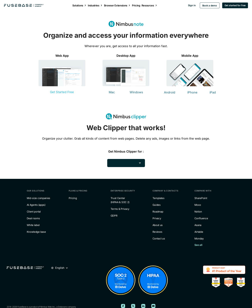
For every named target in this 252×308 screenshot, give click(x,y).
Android (169, 92)
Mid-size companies (38, 198)
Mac (112, 92)
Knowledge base (36, 231)
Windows (136, 92)
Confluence (201, 218)
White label (33, 225)
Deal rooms (33, 218)
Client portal (34, 211)
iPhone (192, 92)
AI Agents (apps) (36, 204)
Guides (157, 204)
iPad (213, 92)
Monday (199, 238)
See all (198, 245)
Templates (158, 198)
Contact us (159, 238)
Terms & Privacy (120, 208)
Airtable (198, 231)
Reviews (157, 231)
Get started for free (232, 5)
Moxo (197, 204)
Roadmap (158, 211)
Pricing (73, 198)
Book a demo (207, 5)
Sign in (190, 5)
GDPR (114, 215)
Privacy (157, 218)
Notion (198, 211)
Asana (197, 225)
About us (158, 225)
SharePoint (200, 198)
